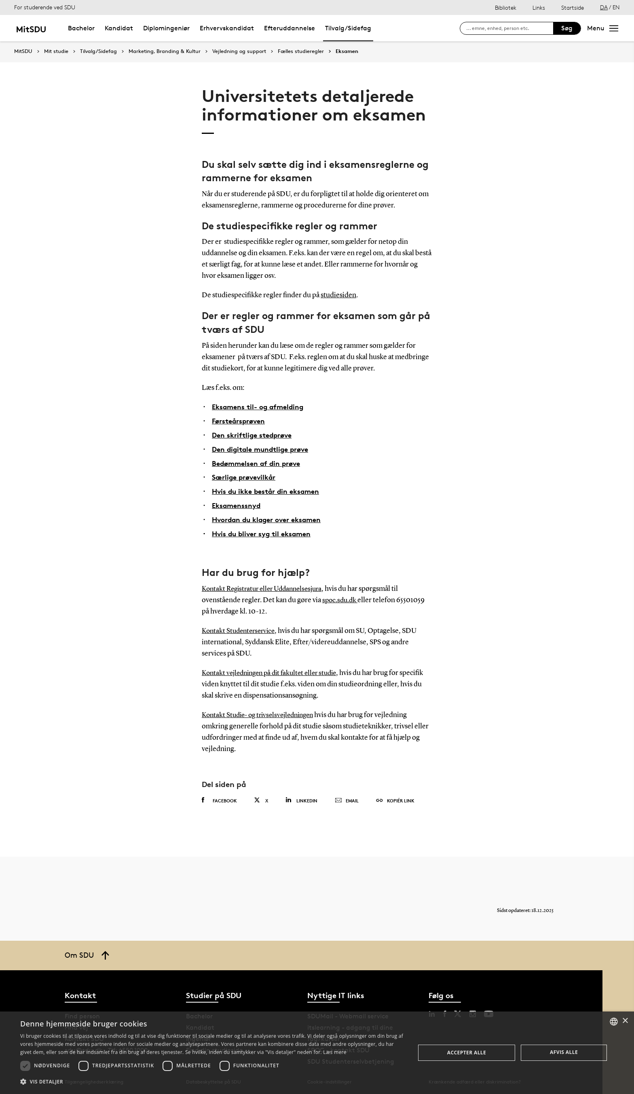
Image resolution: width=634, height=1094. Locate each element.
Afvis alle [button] (564, 1052)
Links (539, 7)
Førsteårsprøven (240, 420)
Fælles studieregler (301, 51)
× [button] (625, 1021)
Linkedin (301, 797)
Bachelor (81, 28)
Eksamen (347, 51)
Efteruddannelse (289, 28)
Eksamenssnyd (237, 503)
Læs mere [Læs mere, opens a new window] (334, 1052)
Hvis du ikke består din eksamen (269, 489)
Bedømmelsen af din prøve (258, 461)
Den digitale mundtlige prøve (263, 448)
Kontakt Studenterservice (241, 628)
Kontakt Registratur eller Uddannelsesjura (266, 586)
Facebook (219, 797)
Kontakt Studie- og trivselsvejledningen (262, 712)
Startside (572, 7)
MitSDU (23, 51)
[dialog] (317, 1052)
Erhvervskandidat (227, 28)
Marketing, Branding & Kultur (165, 51)
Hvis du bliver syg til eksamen (264, 530)
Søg (567, 28)
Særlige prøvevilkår (246, 475)
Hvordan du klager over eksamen (270, 517)
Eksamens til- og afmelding (260, 406)
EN (616, 7)
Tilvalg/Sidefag (348, 28)
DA (604, 7)
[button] (212, 1081)
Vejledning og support (239, 51)
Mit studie (56, 51)
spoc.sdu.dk (340, 597)
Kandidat (119, 28)
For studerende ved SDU (44, 7)
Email (347, 798)
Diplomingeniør (166, 28)
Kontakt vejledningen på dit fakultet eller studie (274, 670)
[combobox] (614, 1022)
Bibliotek (505, 7)
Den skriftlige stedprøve (254, 434)
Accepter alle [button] (466, 1052)
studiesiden (338, 295)
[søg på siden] (509, 28)
